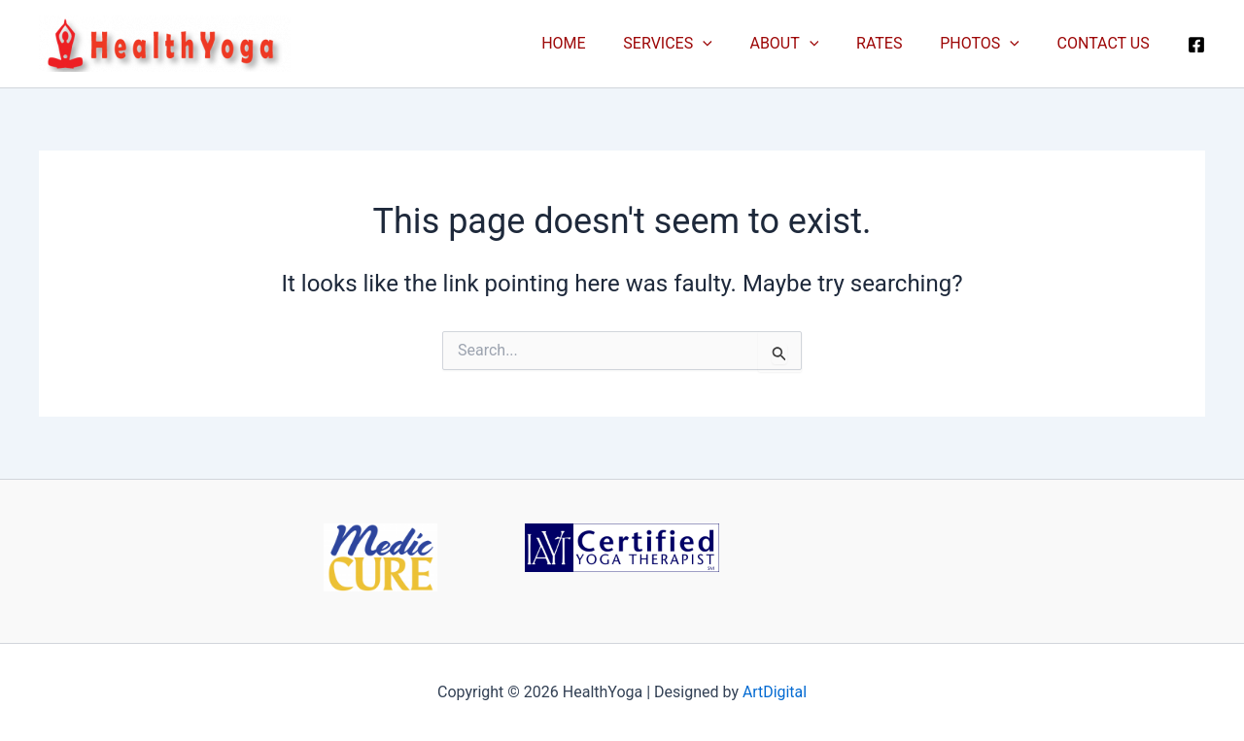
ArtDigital (775, 692)
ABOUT (807, 44)
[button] (732, 44)
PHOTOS (989, 44)
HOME (599, 43)
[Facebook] (1196, 44)
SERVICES (696, 44)
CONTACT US (1106, 43)
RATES (895, 43)
